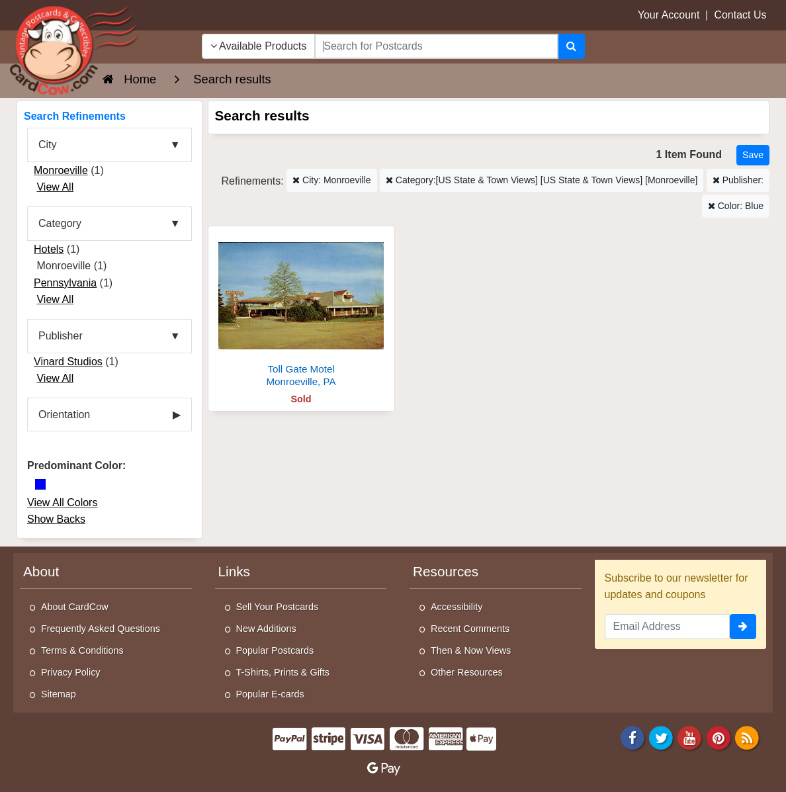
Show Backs (56, 519)
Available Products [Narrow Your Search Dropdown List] (258, 46)
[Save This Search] (752, 155)
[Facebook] (632, 737)
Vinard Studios (68, 361)
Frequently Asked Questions (100, 628)
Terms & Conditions (82, 650)
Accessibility (456, 606)
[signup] (743, 626)
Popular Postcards (275, 650)
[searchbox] (436, 46)
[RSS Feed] (747, 737)
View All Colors (62, 502)
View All (54, 187)
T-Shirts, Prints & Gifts (283, 672)
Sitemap (58, 694)
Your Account (669, 15)
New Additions (266, 628)
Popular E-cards (270, 694)
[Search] (571, 46)
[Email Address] (667, 626)
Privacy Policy (71, 672)
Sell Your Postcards (277, 606)
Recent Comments (470, 628)
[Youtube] (690, 737)
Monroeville (61, 170)
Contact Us (740, 15)
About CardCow (75, 606)
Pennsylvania (65, 282)
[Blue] (40, 484)
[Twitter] (661, 737)
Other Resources (467, 672)
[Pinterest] (718, 737)
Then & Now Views (471, 650)
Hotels (49, 249)
